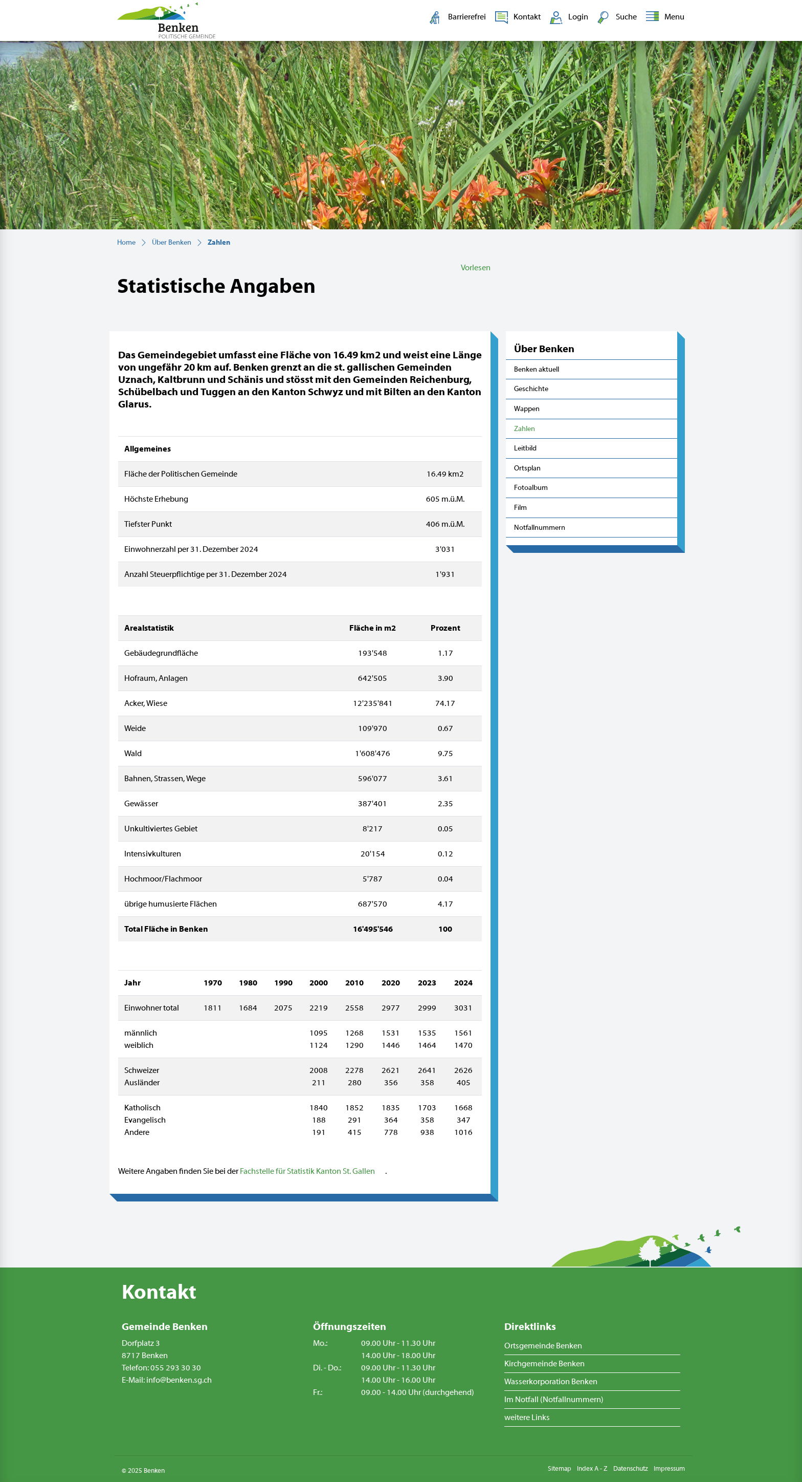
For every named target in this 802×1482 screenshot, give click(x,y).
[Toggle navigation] (663, 17)
